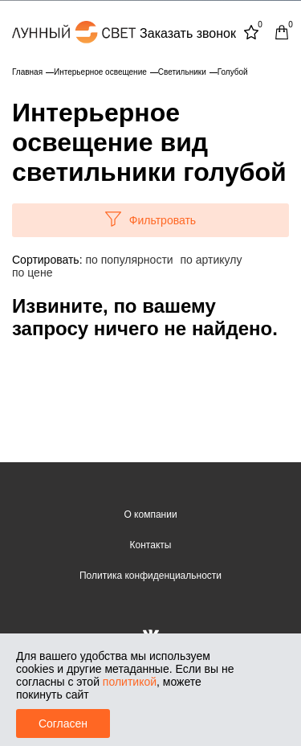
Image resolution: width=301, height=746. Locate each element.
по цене (32, 272)
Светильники (182, 72)
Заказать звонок (188, 33)
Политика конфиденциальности (150, 575)
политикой (130, 681)
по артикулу (211, 259)
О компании (150, 514)
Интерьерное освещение (100, 72)
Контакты (151, 545)
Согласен (63, 723)
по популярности (129, 259)
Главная (27, 72)
